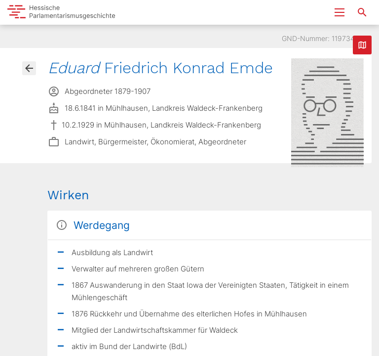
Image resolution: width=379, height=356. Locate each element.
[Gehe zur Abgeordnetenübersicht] (29, 68)
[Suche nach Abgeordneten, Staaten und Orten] (362, 12)
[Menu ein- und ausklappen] (339, 12)
